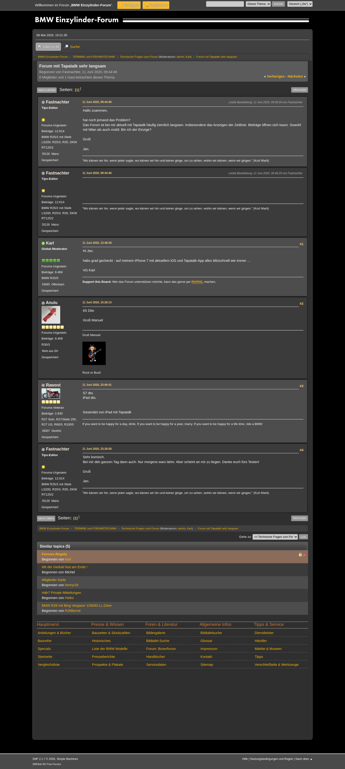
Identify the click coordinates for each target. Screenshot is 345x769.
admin (180, 56)
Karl (188, 56)
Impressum (209, 649)
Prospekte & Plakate (107, 664)
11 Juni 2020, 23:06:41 (97, 384)
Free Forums (54, 764)
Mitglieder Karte (54, 580)
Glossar (206, 641)
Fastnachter (57, 102)
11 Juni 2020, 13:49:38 (97, 243)
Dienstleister (264, 633)
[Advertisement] (168, 186)
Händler (261, 641)
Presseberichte (103, 657)
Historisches (101, 641)
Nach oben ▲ (304, 759)
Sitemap (207, 664)
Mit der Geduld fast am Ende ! (65, 567)
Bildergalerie (155, 633)
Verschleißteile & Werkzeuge (277, 664)
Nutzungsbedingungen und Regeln (271, 759)
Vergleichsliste (49, 664)
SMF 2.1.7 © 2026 (43, 759)
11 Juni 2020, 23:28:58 (97, 448)
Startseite (45, 657)
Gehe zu (245, 537)
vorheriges (274, 76)
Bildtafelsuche (211, 633)
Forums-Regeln (54, 554)
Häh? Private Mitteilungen (61, 593)
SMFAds (37, 764)
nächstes (297, 76)
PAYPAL (198, 282)
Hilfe (245, 759)
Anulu (51, 302)
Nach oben (46, 518)
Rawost (53, 385)
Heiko (69, 598)
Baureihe (45, 641)
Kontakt (206, 657)
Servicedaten (156, 664)
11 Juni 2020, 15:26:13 (97, 302)
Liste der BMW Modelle (109, 649)
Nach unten (46, 90)
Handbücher (155, 657)
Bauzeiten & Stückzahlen (111, 633)
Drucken (299, 90)
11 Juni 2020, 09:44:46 (97, 102)
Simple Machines (67, 759)
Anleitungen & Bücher (54, 633)
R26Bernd (72, 611)
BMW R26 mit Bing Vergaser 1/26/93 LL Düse (77, 605)
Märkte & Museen (268, 649)
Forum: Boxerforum (161, 649)
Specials (44, 649)
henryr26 (71, 585)
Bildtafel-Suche (157, 641)
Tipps (259, 657)
